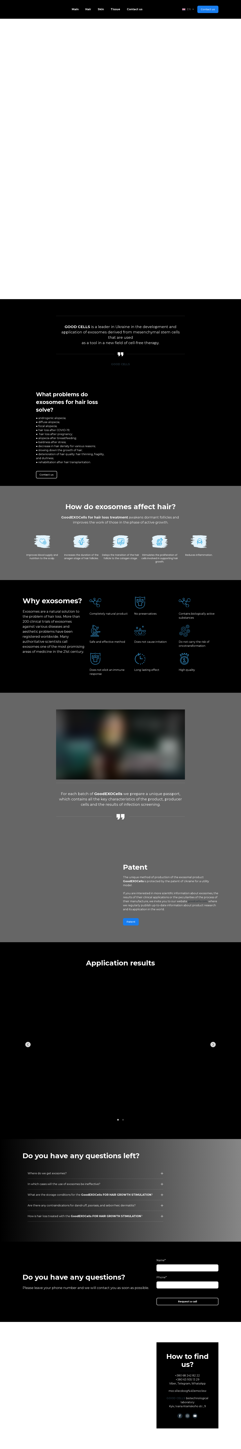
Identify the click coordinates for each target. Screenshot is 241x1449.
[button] (207, 9)
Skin (101, 9)
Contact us (134, 9)
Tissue (115, 9)
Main (75, 9)
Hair (88, 9)
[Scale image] (120, 1044)
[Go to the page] (27, 9)
